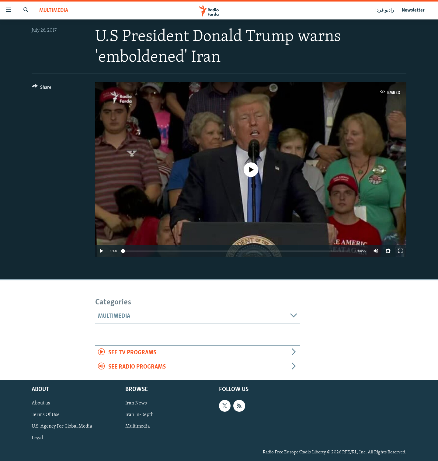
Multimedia (53, 10)
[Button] (41, 88)
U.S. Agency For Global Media (62, 426)
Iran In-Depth (139, 415)
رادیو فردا (384, 10)
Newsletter (413, 10)
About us (41, 403)
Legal (37, 438)
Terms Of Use (46, 415)
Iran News (136, 403)
